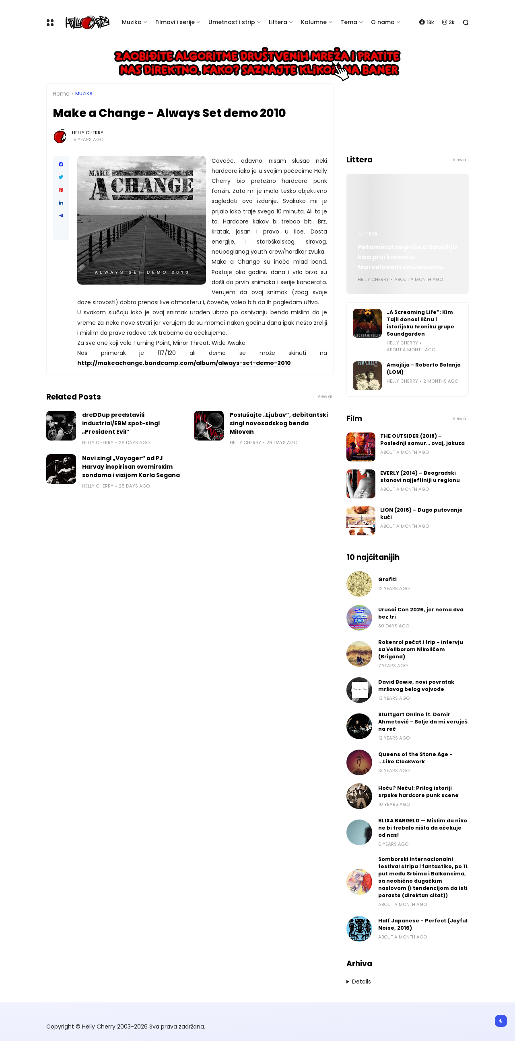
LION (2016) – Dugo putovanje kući (421, 513)
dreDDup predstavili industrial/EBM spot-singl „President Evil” (121, 423)
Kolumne (314, 22)
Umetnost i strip (231, 22)
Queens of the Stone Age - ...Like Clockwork (415, 758)
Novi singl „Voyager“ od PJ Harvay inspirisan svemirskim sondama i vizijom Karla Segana (131, 466)
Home (61, 94)
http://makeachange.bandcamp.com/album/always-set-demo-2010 (184, 363)
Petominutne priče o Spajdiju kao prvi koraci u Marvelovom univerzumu (407, 257)
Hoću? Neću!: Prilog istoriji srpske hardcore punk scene (418, 792)
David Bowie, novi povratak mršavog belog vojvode (416, 685)
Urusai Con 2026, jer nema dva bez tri (421, 613)
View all (325, 396)
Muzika (132, 22)
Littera (278, 22)
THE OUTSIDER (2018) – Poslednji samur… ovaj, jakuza (422, 439)
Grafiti (387, 579)
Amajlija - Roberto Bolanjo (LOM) (424, 368)
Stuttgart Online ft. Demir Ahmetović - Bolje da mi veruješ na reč (423, 721)
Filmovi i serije (175, 22)
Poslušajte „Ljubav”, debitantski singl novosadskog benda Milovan (279, 423)
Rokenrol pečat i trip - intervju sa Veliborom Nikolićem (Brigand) (420, 649)
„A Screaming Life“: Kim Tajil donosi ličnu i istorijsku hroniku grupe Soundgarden (420, 323)
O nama (383, 22)
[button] (61, 230)
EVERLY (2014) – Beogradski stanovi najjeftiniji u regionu (420, 476)
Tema (348, 22)
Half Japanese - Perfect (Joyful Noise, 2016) (423, 924)
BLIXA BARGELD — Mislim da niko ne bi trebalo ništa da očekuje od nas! (422, 827)
